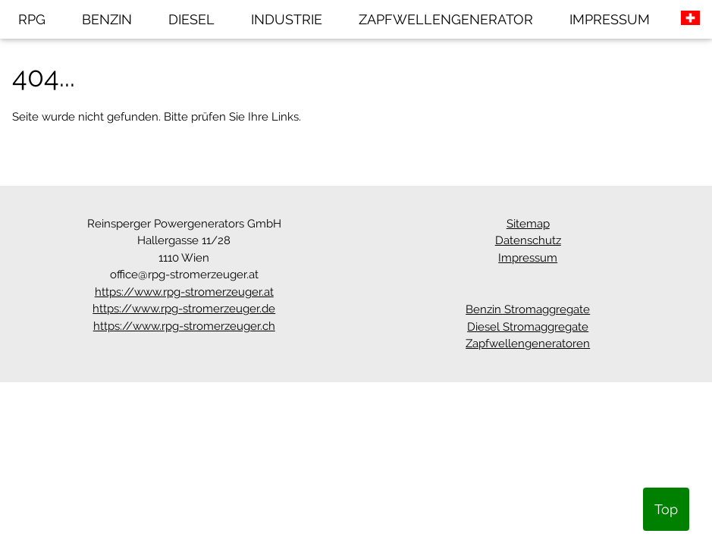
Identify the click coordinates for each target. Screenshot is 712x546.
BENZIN (107, 19)
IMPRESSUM (609, 19)
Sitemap (528, 224)
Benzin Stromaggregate (528, 309)
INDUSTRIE (286, 19)
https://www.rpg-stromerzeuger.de (184, 308)
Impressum (527, 258)
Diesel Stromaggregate (527, 327)
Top (666, 509)
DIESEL (191, 19)
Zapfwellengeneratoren (528, 343)
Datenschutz (528, 240)
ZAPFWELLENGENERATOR (446, 19)
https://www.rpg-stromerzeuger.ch (184, 326)
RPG (31, 19)
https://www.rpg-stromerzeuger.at (184, 292)
